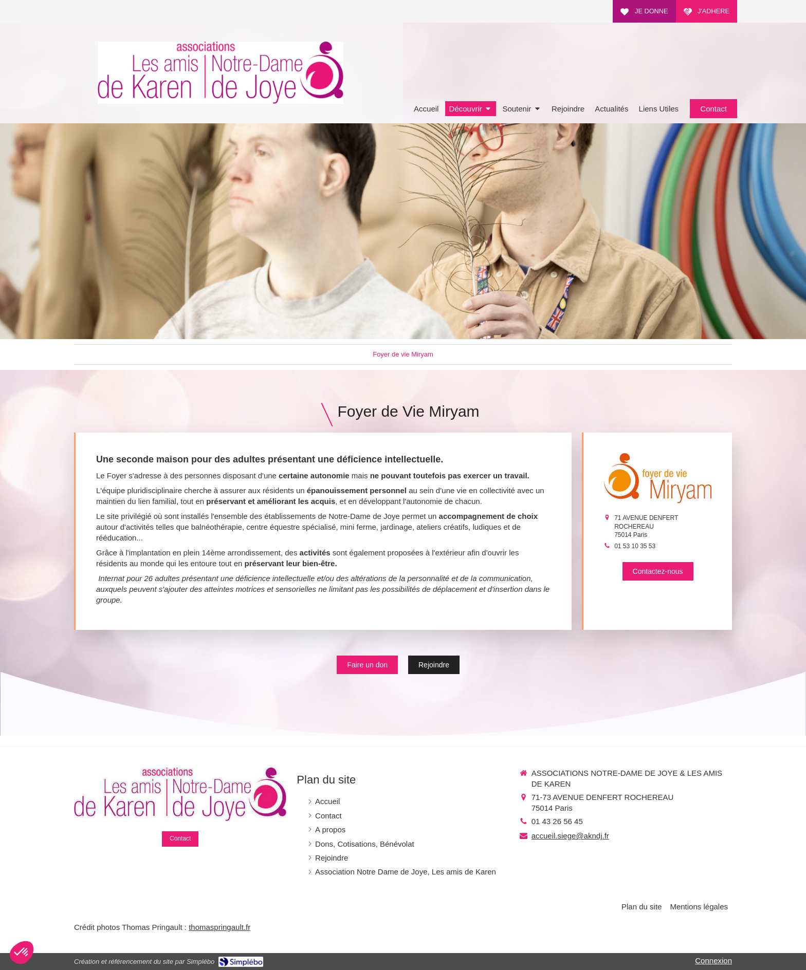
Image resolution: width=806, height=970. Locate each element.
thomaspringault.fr (219, 927)
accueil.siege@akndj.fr (570, 835)
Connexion (713, 960)
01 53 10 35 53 (634, 546)
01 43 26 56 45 (557, 821)
